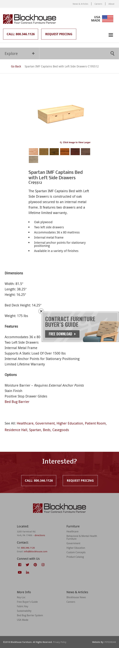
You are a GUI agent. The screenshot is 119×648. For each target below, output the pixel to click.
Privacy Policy (59, 642)
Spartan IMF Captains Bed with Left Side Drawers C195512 (62, 66)
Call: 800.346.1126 (21, 34)
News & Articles (80, 3)
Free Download (62, 333)
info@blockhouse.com (35, 551)
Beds (47, 429)
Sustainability (24, 611)
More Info (24, 592)
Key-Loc (21, 597)
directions (40, 535)
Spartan (35, 429)
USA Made (22, 620)
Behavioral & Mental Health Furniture (81, 537)
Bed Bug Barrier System (30, 615)
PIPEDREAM (110, 642)
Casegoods (60, 429)
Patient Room (95, 423)
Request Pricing (58, 34)
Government (45, 423)
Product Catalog (75, 557)
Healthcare (25, 423)
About (111, 3)
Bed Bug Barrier (17, 401)
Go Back (13, 66)
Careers (98, 3)
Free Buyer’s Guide (27, 601)
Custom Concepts (76, 552)
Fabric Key (22, 606)
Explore (20, 53)
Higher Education (70, 423)
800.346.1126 (28, 547)
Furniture (73, 526)
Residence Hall (16, 429)
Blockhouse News (76, 597)
